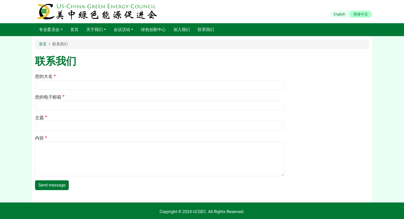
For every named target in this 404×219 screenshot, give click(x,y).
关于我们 (94, 29)
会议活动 (122, 29)
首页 (74, 29)
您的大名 (44, 76)
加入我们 (181, 29)
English (339, 14)
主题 (39, 117)
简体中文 (361, 14)
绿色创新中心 (153, 29)
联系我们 (206, 29)
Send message (51, 185)
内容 (39, 138)
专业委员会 (49, 29)
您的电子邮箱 (48, 97)
